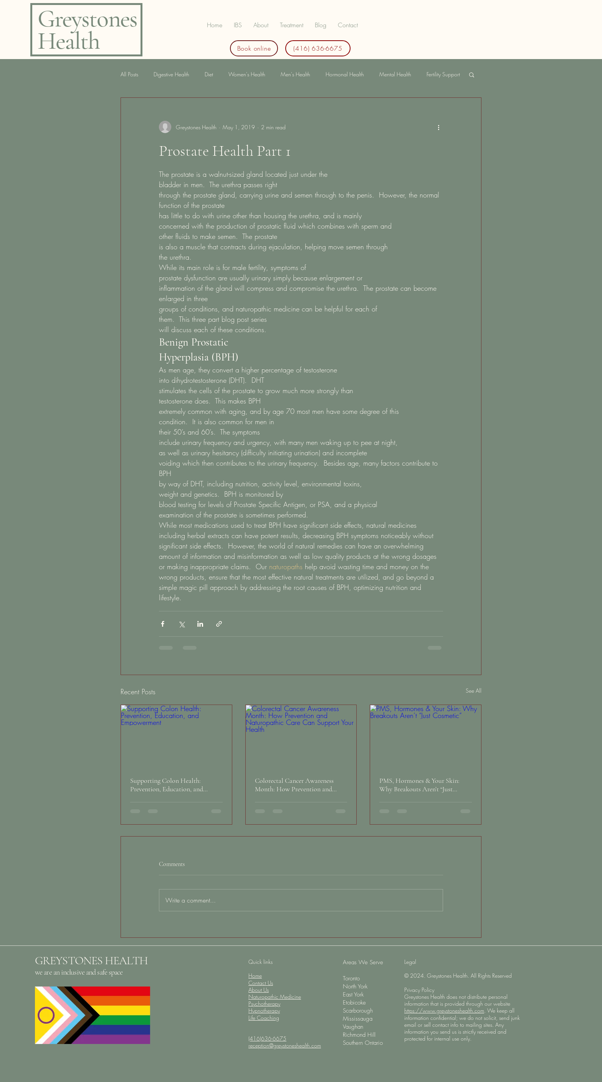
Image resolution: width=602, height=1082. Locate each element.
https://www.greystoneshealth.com (444, 1010)
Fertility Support (443, 74)
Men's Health (295, 74)
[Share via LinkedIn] (200, 623)
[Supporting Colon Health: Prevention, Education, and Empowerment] (176, 736)
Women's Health (246, 74)
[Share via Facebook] (162, 623)
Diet (209, 74)
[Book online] (254, 48)
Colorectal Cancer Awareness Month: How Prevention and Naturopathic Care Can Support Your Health (298, 784)
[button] (291, 25)
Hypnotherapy (264, 1010)
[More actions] (438, 127)
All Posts (129, 74)
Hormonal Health (345, 74)
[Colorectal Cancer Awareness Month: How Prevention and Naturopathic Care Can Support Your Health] (301, 736)
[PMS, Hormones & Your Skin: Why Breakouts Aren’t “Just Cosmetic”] (425, 736)
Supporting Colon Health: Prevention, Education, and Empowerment (166, 784)
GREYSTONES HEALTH (91, 961)
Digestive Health (171, 74)
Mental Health (395, 74)
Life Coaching (263, 1017)
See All (473, 690)
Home (255, 975)
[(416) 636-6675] (318, 48)
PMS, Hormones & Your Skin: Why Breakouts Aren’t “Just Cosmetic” (419, 784)
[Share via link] (219, 623)
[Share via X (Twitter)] (181, 623)
